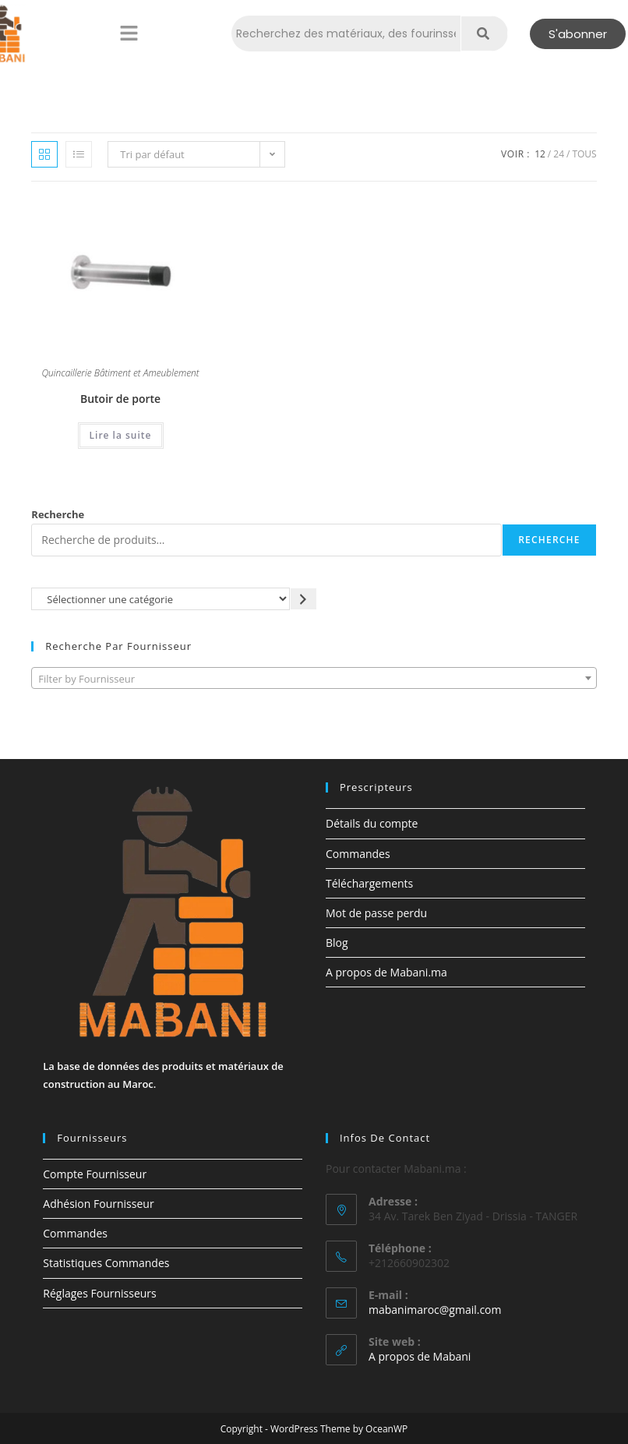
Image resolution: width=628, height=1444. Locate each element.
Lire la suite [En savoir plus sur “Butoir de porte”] (121, 435)
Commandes (358, 853)
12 (540, 154)
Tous (584, 154)
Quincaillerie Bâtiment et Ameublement (120, 374)
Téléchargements (369, 883)
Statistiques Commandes (106, 1262)
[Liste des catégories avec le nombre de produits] (160, 599)
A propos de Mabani (420, 1356)
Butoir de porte (120, 398)
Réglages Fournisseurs (99, 1293)
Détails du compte (372, 823)
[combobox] (313, 678)
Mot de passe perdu (376, 913)
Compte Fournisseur (94, 1174)
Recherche (57, 514)
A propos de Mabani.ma (386, 972)
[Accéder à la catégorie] (303, 599)
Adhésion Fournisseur (98, 1203)
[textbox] (313, 679)
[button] (128, 33)
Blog (337, 942)
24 (558, 154)
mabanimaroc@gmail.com (435, 1309)
